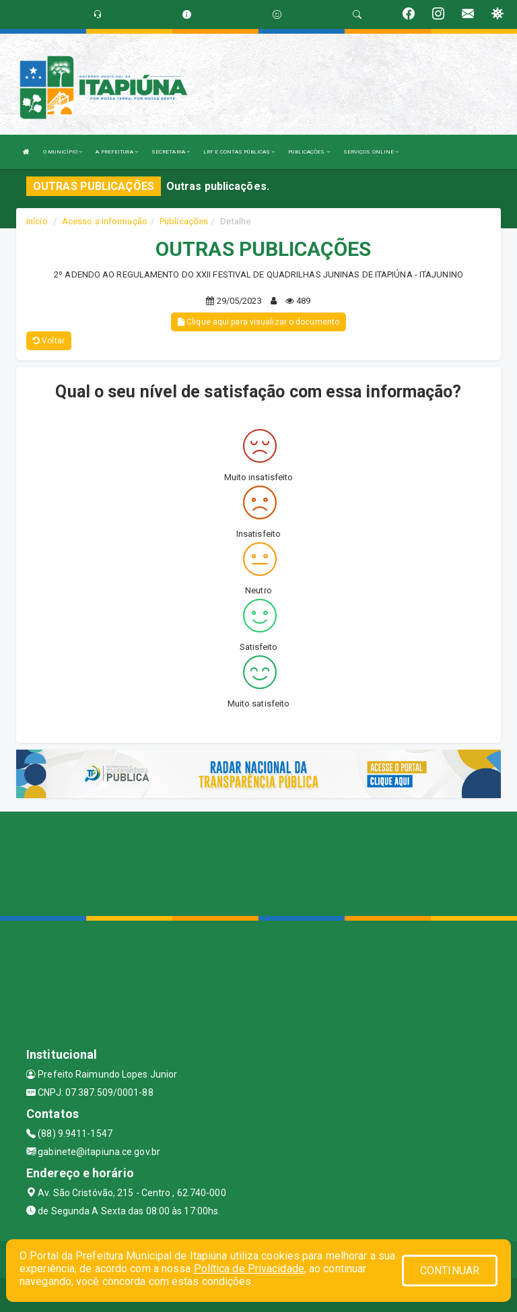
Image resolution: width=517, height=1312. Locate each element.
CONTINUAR (449, 1270)
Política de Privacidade (249, 1268)
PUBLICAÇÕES (308, 152)
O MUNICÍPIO (62, 152)
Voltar (49, 341)
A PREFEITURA (116, 152)
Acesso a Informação (104, 221)
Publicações (184, 221)
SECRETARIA (170, 152)
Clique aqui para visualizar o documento (258, 322)
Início (37, 221)
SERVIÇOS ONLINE (371, 152)
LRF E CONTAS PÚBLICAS (239, 152)
